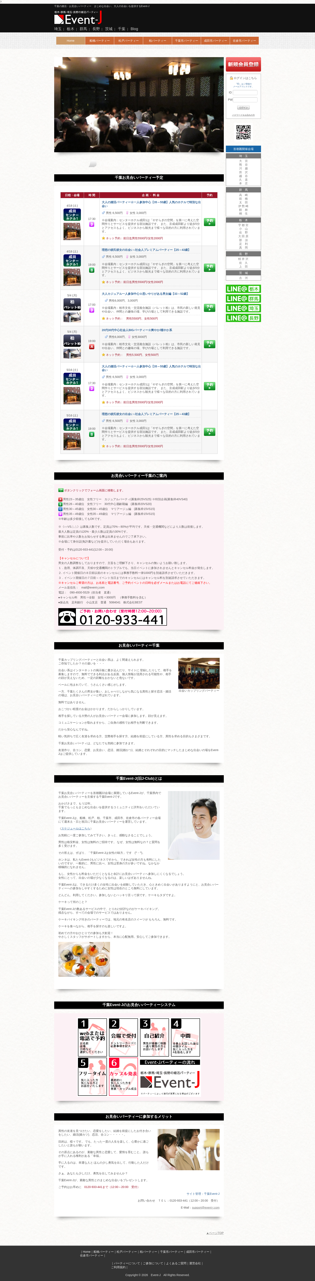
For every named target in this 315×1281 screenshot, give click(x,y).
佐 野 (243, 232)
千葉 (121, 29)
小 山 (243, 228)
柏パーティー (157, 40)
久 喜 (243, 179)
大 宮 (243, 161)
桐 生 (243, 213)
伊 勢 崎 (243, 206)
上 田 (243, 266)
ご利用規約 (118, 1267)
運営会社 (195, 1263)
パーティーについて (127, 1263)
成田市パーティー (215, 40)
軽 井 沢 (243, 259)
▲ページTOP (215, 1233)
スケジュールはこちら (75, 828)
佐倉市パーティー (244, 40)
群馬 (83, 29)
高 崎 (243, 195)
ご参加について (153, 1263)
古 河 (243, 278)
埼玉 (58, 29)
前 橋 (243, 198)
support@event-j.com (205, 1207)
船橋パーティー (100, 40)
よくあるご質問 (176, 1263)
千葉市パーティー (186, 40)
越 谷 (243, 176)
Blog (134, 29)
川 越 (243, 168)
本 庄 (243, 183)
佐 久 (243, 262)
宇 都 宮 (243, 225)
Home (70, 40)
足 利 (243, 243)
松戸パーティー (129, 40)
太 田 (243, 202)
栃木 (70, 29)
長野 (96, 29)
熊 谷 (243, 164)
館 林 (243, 209)
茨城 (109, 29)
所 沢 (243, 172)
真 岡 (243, 247)
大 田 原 (243, 236)
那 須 (243, 240)
